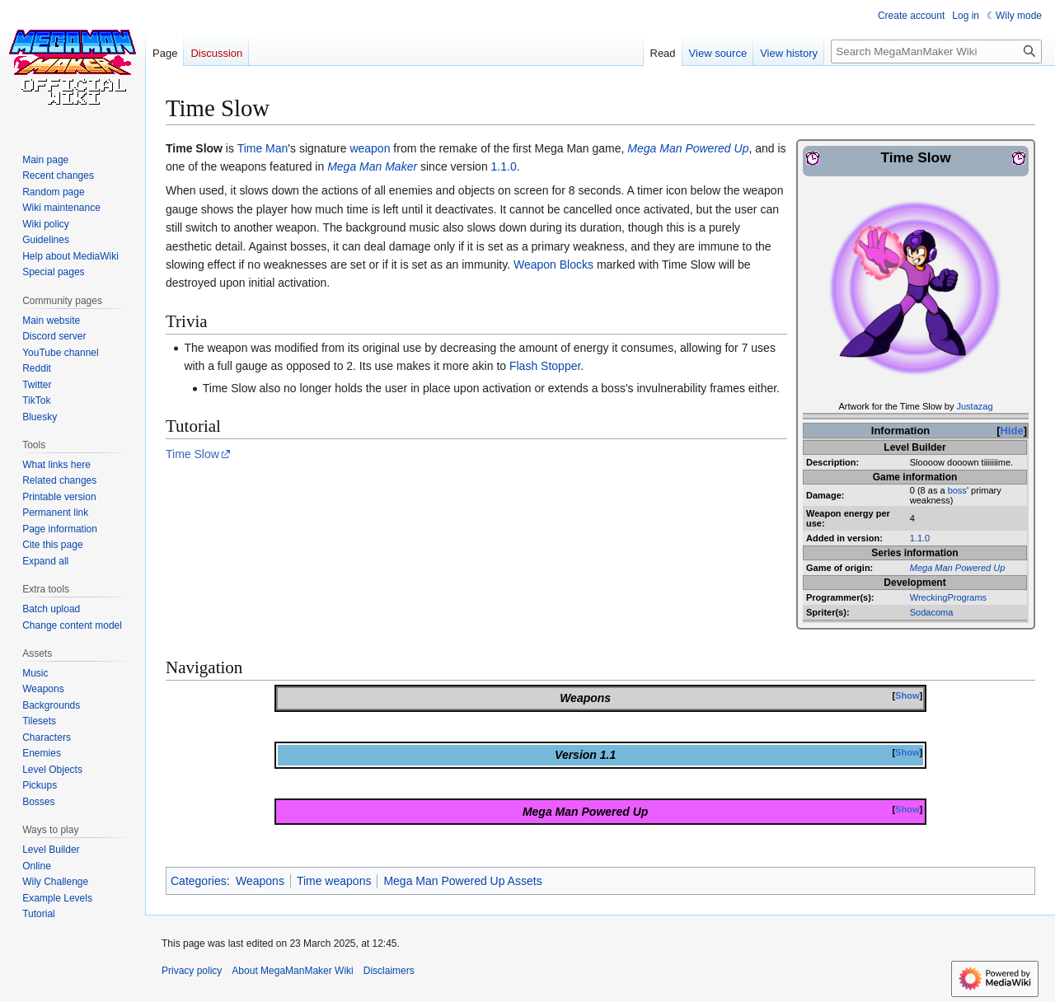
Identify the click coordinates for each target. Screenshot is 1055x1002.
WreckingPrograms (948, 597)
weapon (369, 148)
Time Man (262, 148)
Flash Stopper (544, 365)
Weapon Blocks (553, 264)
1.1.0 (920, 538)
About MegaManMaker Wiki (292, 970)
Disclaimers (389, 970)
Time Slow (192, 454)
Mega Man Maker (372, 166)
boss (957, 490)
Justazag (975, 406)
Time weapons (334, 880)
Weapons (260, 880)
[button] (45, 561)
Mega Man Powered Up (958, 568)
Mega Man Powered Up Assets (462, 880)
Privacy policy (192, 970)
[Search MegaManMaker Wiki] (936, 51)
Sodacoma (932, 612)
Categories (199, 880)
